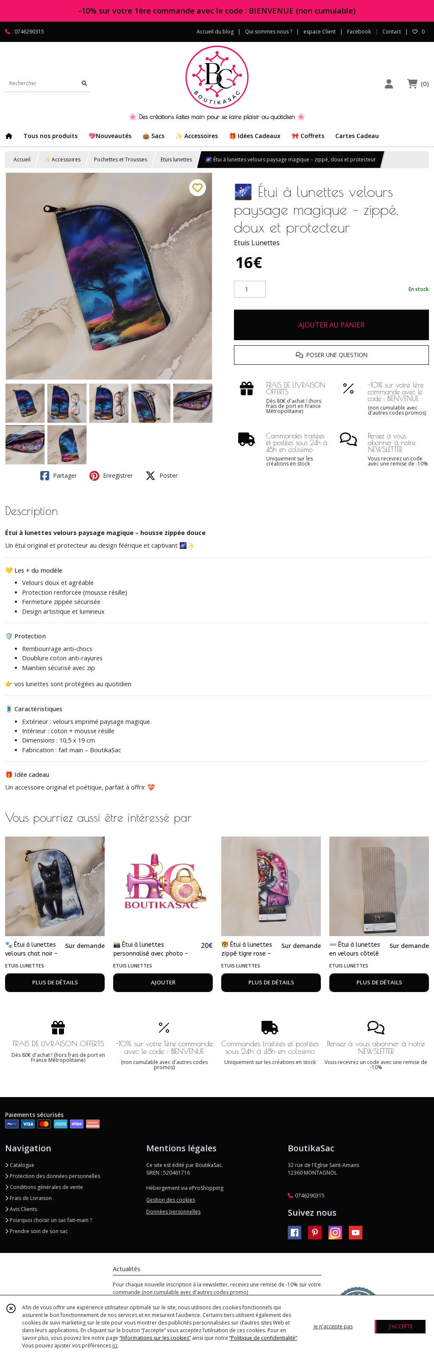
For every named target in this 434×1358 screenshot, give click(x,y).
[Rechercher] (84, 83)
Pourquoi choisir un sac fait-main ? (48, 1220)
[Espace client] (388, 83)
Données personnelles (173, 1211)
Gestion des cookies (170, 1199)
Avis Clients (21, 1209)
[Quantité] (250, 289)
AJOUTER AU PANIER (331, 325)
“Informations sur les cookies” (155, 1337)
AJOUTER (163, 982)
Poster (161, 476)
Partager (58, 476)
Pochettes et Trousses (120, 159)
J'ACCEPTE (401, 1326)
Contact (391, 31)
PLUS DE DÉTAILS (55, 982)
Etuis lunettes (176, 159)
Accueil (22, 159)
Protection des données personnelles (52, 1176)
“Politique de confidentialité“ (263, 1337)
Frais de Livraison (28, 1198)
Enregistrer (111, 476)
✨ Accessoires (62, 159)
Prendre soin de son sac (36, 1231)
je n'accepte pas (333, 1326)
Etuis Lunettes (257, 242)
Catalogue (19, 1165)
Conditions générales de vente (44, 1187)
